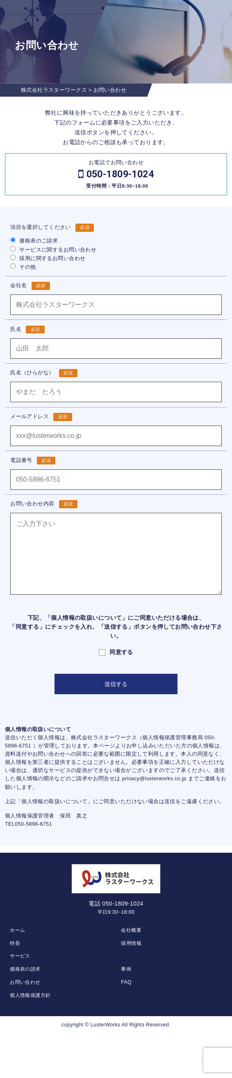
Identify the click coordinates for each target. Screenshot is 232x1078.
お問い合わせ (25, 982)
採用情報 (131, 943)
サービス (20, 956)
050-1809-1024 (120, 174)
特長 (15, 943)
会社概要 (131, 930)
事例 (126, 969)
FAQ (126, 982)
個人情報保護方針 (30, 995)
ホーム (17, 930)
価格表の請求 (25, 969)
